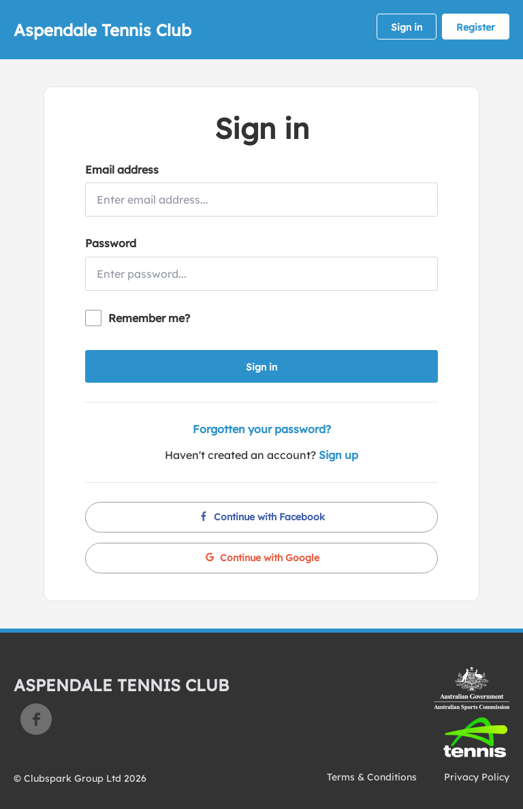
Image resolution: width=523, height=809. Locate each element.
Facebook (36, 719)
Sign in (406, 27)
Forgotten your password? (262, 429)
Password (110, 243)
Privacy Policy (476, 777)
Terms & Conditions (372, 777)
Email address (122, 169)
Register (475, 27)
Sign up (338, 455)
